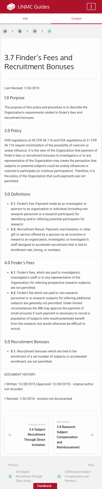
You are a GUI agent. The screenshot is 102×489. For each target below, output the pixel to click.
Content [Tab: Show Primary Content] (76, 18)
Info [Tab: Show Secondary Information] (25, 18)
